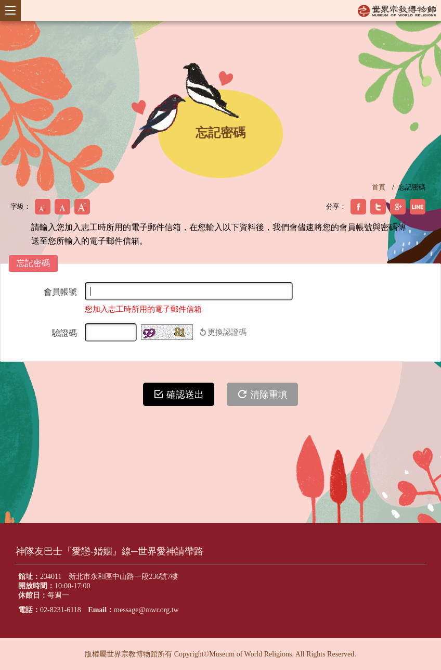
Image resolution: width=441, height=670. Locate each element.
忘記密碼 (411, 187)
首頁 (378, 187)
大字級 (82, 206)
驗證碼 (64, 332)
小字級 (42, 206)
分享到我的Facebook (358, 206)
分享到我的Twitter (378, 206)
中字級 (62, 206)
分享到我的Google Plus (398, 206)
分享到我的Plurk (417, 206)
